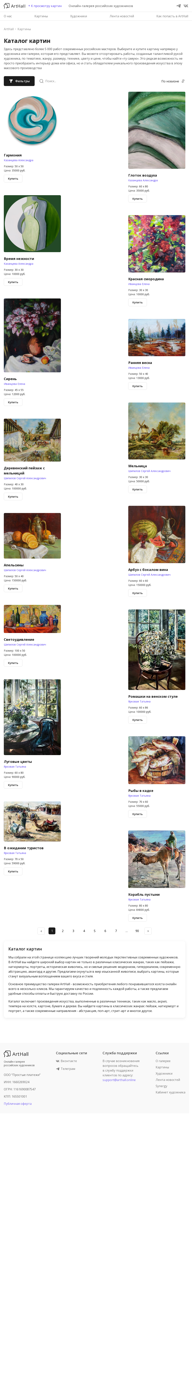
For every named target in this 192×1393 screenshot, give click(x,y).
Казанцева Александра (18, 160)
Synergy (161, 1086)
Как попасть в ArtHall (172, 16)
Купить (13, 178)
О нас (8, 16)
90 (137, 931)
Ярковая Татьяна (15, 766)
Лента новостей (122, 16)
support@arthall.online (119, 1080)
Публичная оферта (18, 1104)
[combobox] (170, 81)
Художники (78, 16)
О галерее (163, 1061)
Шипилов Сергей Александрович (25, 478)
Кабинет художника (170, 1092)
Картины (41, 16)
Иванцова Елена (14, 384)
